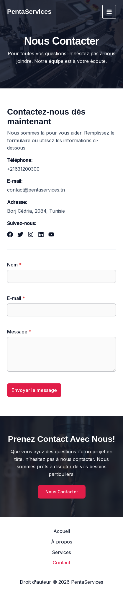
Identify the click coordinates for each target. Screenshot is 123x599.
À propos (61, 542)
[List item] (10, 234)
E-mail (16, 298)
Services (61, 552)
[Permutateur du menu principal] (109, 12)
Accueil (61, 531)
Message (19, 332)
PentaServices (29, 11)
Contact (61, 563)
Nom (14, 265)
